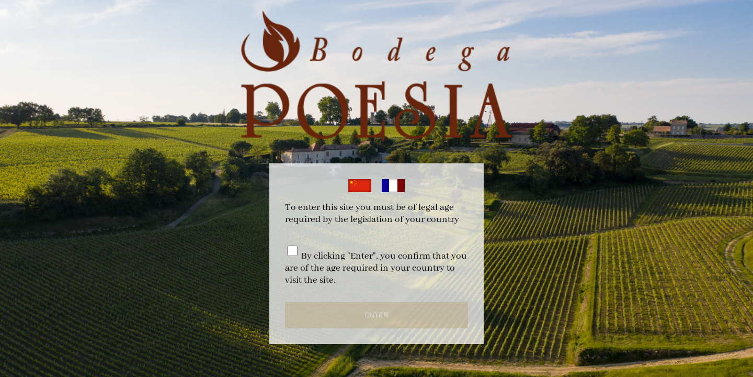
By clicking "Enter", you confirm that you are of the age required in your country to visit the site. (376, 268)
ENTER (376, 315)
